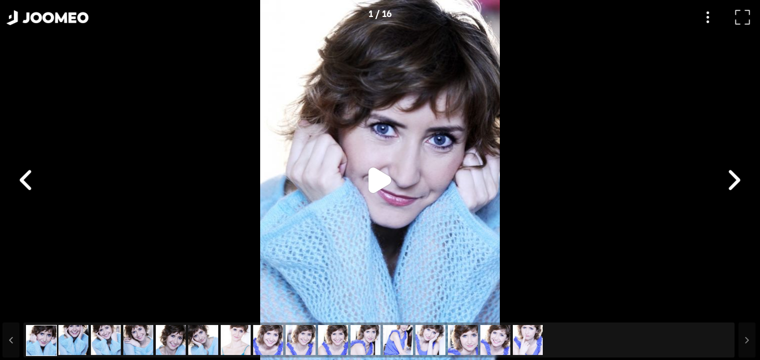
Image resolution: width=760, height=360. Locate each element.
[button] (26, 308)
